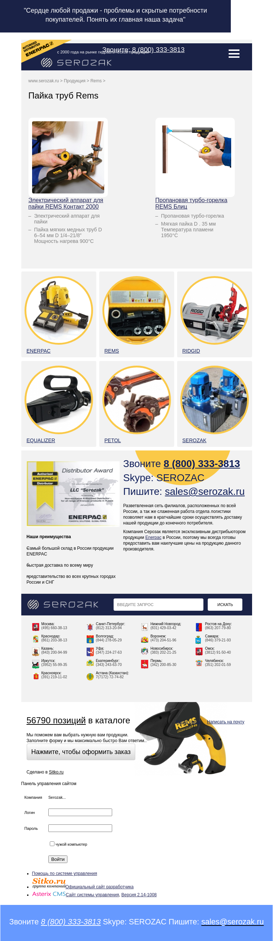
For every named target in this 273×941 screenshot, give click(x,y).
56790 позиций (56, 720)
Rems (96, 80)
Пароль (31, 828)
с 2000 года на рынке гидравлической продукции (103, 52)
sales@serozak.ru (205, 491)
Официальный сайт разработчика (83, 886)
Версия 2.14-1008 (139, 894)
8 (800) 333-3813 (158, 49)
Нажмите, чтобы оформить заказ (81, 751)
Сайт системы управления (75, 894)
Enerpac (153, 537)
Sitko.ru (56, 772)
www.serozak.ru (43, 80)
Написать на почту (225, 721)
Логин (30, 812)
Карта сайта (188, 721)
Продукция (74, 80)
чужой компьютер (68, 844)
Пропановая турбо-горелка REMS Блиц (191, 203)
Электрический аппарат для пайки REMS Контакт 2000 (66, 203)
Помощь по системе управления (64, 873)
